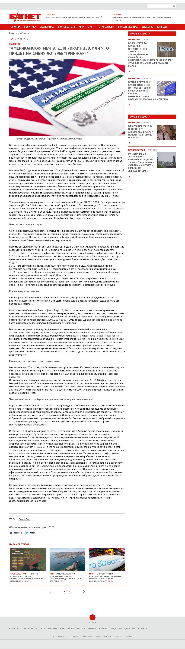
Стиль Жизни (106, 26)
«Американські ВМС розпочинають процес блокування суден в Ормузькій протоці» (67, 576)
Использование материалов (118, 636)
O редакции (73, 636)
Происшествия (66, 26)
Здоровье (129, 628)
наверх (92, 622)
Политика (30, 26)
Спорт (91, 26)
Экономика (47, 26)
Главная (13, 33)
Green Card (24, 519)
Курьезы (162, 26)
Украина (15, 26)
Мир (81, 26)
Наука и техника (127, 26)
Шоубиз (103, 628)
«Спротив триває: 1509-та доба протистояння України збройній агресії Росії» (28, 576)
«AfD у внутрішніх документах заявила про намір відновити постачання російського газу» (107, 576)
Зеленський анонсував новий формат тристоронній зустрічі (72, 17)
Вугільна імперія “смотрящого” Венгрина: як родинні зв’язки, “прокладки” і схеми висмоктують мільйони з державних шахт (141, 162)
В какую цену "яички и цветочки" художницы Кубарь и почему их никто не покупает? (140, 132)
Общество (147, 26)
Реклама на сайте (91, 636)
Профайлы (58, 636)
